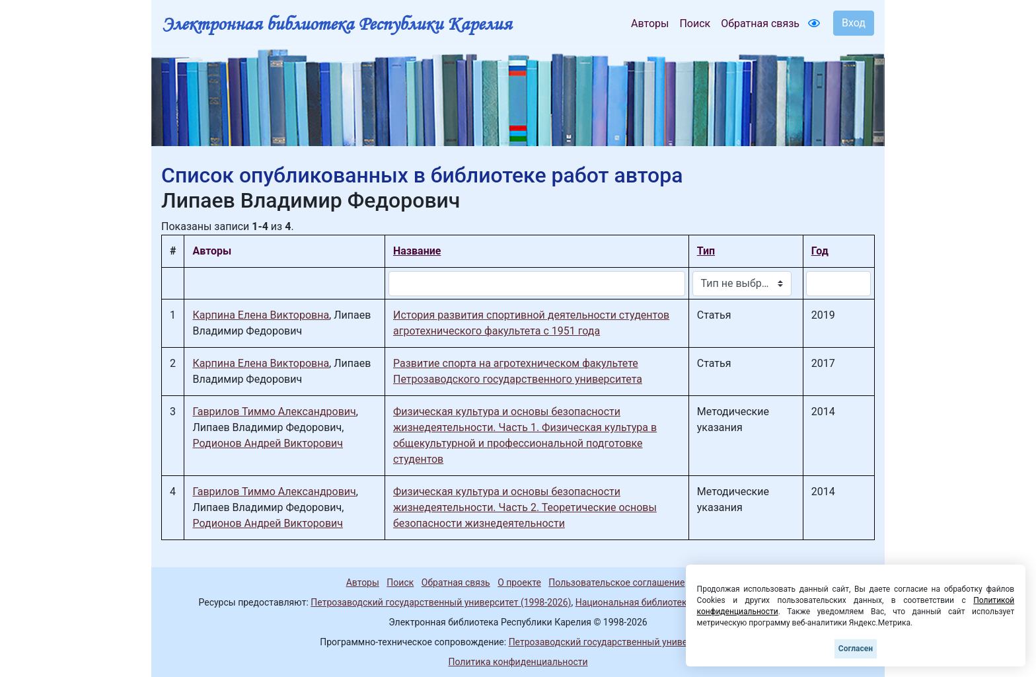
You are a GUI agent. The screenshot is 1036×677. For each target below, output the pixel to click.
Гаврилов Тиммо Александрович (273, 411)
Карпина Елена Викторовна (260, 315)
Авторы (650, 23)
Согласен (855, 648)
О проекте (519, 582)
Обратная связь (760, 23)
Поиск (694, 23)
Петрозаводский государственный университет (612, 642)
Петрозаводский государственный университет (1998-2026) (441, 602)
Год (820, 251)
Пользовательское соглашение (616, 582)
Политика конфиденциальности (517, 662)
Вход (854, 23)
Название (417, 251)
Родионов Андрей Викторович (267, 443)
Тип (706, 251)
